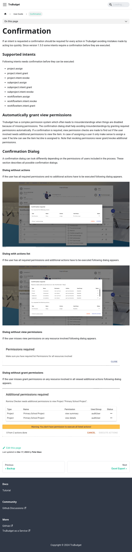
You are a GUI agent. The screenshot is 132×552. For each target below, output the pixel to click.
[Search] (119, 4)
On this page (11, 21)
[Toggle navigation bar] (4, 4)
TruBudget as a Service (16, 530)
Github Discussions (14, 508)
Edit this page (11, 447)
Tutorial (6, 490)
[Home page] (5, 14)
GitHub (7, 525)
